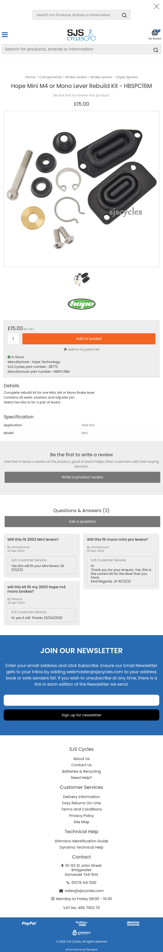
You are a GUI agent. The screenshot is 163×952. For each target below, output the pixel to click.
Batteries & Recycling (81, 771)
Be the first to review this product (81, 95)
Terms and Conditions (81, 809)
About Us (81, 758)
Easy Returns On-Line (81, 803)
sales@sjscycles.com (84, 890)
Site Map (81, 822)
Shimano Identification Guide (81, 841)
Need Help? (81, 777)
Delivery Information (81, 796)
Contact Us (81, 765)
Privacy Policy (81, 815)
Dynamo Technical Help (82, 847)
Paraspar (92, 949)
